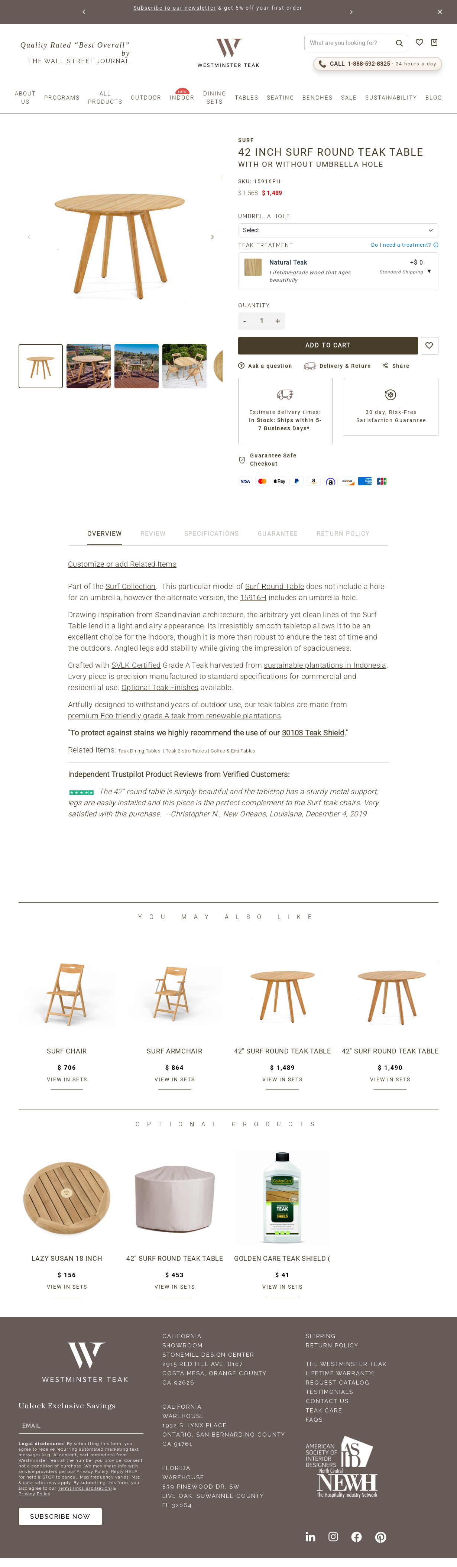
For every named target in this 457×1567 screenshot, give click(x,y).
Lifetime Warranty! (340, 1382)
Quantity (259, 305)
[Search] (399, 43)
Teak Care (324, 1419)
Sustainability (391, 97)
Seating (280, 97)
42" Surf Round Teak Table (282, 1060)
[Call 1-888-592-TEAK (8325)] (377, 64)
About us (25, 97)
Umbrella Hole (269, 216)
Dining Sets (214, 97)
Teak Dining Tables (140, 760)
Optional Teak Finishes (161, 696)
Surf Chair (67, 1060)
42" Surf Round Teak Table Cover (174, 1267)
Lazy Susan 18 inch (67, 1267)
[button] (84, 11)
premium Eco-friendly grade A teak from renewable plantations (175, 724)
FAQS (314, 1428)
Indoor (182, 97)
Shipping (321, 1345)
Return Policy (332, 1354)
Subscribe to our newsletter (173, 8)
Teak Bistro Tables (187, 760)
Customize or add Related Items (123, 573)
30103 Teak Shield (314, 741)
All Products (105, 97)
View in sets (67, 1088)
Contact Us (327, 1410)
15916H (254, 606)
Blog (433, 97)
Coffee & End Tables (233, 760)
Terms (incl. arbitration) (85, 1496)
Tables (247, 97)
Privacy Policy (35, 1501)
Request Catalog (338, 1391)
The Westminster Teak (346, 1373)
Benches (317, 97)
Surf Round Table (275, 595)
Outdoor (146, 97)
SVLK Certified (137, 674)
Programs (62, 97)
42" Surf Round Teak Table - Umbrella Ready (390, 1060)
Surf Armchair (175, 1060)
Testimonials (329, 1401)
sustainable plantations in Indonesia (326, 674)
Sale (349, 97)
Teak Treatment (271, 245)
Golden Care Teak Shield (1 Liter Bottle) (282, 1267)
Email (31, 1433)
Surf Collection (131, 595)
